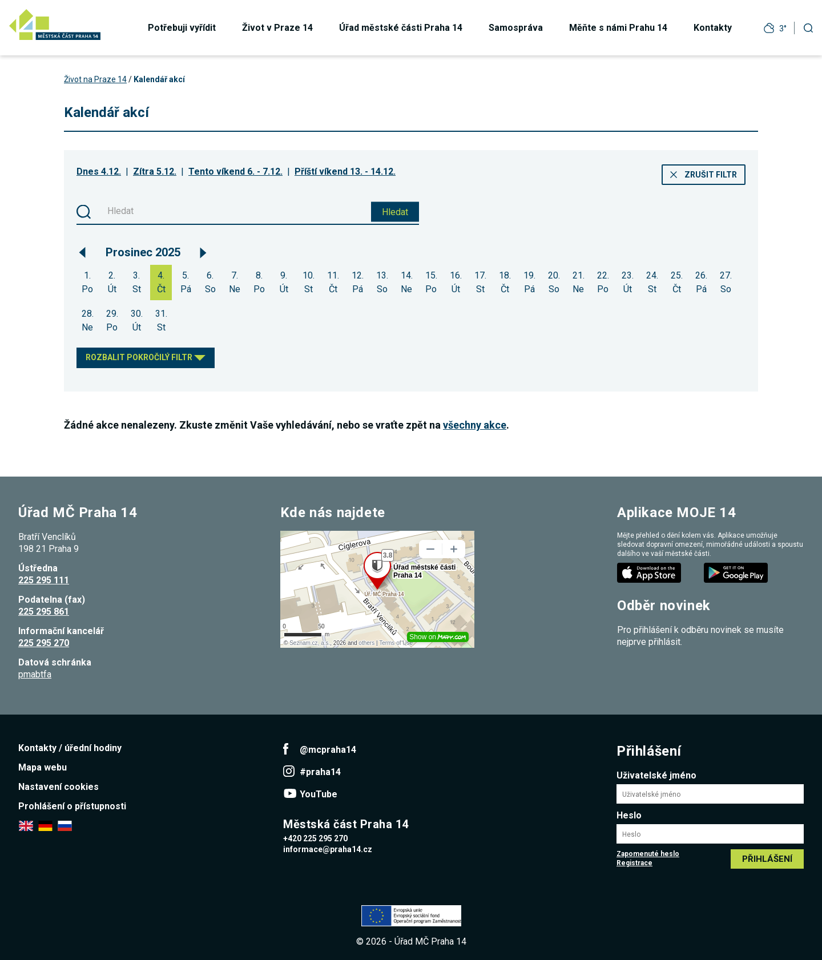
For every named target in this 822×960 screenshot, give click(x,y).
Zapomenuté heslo (647, 854)
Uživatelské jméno (656, 775)
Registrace (634, 863)
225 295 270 (43, 643)
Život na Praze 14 (95, 79)
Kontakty (713, 27)
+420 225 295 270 (315, 838)
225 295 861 (43, 611)
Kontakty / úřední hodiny (70, 748)
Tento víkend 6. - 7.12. (235, 171)
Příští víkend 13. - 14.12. (345, 171)
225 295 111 (43, 580)
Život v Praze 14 (277, 27)
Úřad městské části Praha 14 (400, 27)
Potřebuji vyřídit (182, 27)
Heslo (629, 815)
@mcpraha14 (328, 749)
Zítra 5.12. (154, 171)
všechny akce (474, 425)
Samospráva (516, 27)
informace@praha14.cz (327, 849)
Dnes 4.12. (98, 171)
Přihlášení (767, 859)
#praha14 (320, 772)
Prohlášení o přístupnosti (72, 806)
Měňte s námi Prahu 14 (618, 27)
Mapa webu (42, 767)
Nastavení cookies (58, 786)
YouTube (318, 794)
